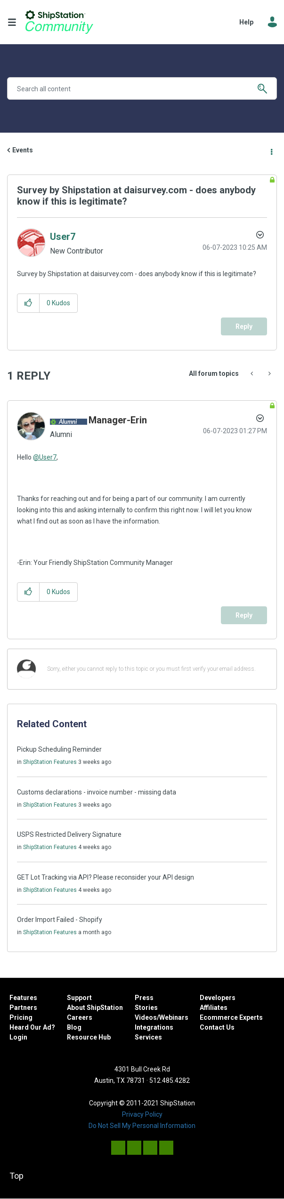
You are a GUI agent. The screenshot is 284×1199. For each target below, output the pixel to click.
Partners (23, 1007)
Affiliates (213, 1007)
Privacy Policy (142, 1114)
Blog (74, 1027)
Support (79, 997)
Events (22, 150)
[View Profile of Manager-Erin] (118, 420)
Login (18, 1037)
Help (246, 22)
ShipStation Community (59, 22)
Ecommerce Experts (231, 1017)
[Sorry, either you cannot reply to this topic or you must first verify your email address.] (154, 669)
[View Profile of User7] (62, 236)
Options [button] (271, 150)
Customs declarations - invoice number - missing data (96, 792)
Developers (217, 997)
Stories (146, 1007)
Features (23, 997)
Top (16, 1176)
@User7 (45, 457)
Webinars (173, 1017)
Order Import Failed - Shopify (59, 919)
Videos (146, 1017)
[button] (28, 303)
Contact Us (217, 1027)
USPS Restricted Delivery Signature (69, 834)
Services (148, 1037)
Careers (79, 1017)
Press (144, 997)
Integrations (154, 1027)
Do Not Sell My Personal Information (142, 1125)
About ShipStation (95, 1007)
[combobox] (142, 88)
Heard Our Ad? (32, 1027)
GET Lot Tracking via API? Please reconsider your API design (105, 877)
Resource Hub (89, 1037)
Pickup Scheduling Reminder (59, 749)
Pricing (20, 1017)
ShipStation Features (50, 762)
